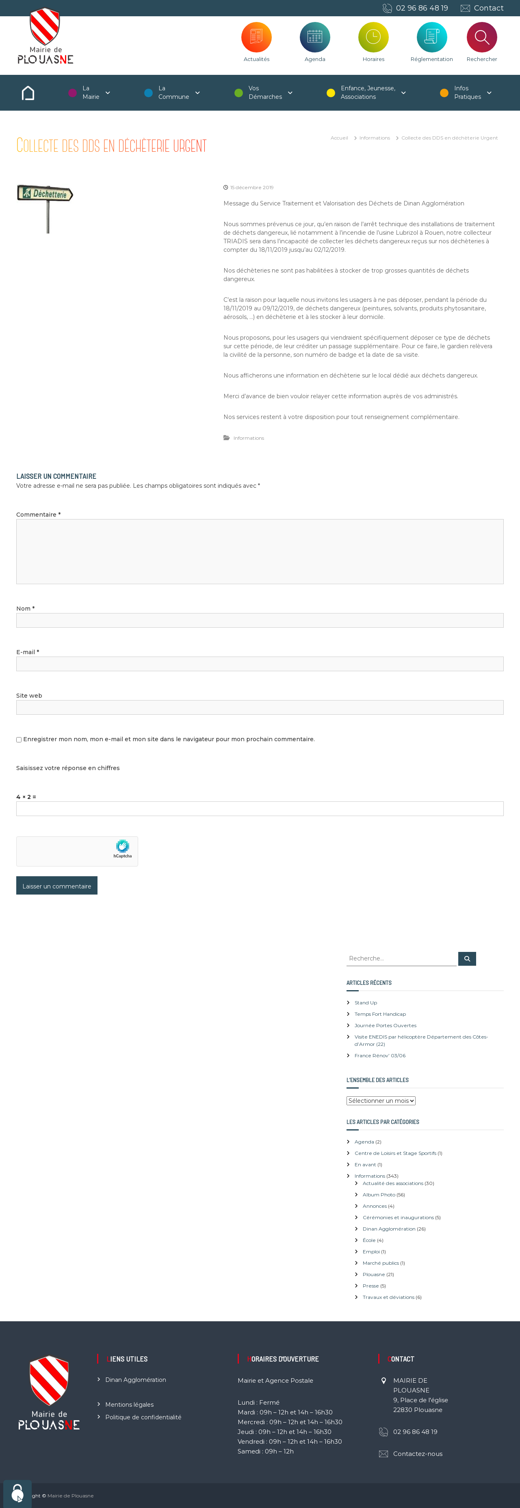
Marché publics (381, 1263)
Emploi (371, 1251)
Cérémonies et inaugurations (398, 1217)
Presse (371, 1286)
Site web (29, 695)
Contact (489, 8)
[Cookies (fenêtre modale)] (17, 1494)
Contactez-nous (417, 1454)
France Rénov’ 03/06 (380, 1055)
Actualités (256, 59)
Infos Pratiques (467, 92)
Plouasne (374, 1274)
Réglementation (432, 59)
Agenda (315, 59)
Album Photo (379, 1195)
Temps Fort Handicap (380, 1014)
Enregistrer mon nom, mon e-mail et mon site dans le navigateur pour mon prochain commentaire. (169, 739)
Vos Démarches (265, 92)
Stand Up (366, 1003)
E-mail (27, 652)
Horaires (373, 59)
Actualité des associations (393, 1183)
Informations (375, 138)
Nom (25, 608)
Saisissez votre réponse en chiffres (68, 768)
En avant (365, 1164)
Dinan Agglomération (389, 1229)
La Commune (173, 92)
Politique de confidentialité (143, 1417)
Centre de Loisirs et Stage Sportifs (395, 1153)
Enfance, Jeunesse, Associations (368, 92)
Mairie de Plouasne (71, 1496)
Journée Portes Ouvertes (385, 1025)
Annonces (375, 1206)
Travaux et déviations (388, 1297)
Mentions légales (129, 1404)
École (369, 1240)
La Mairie (91, 92)
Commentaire (38, 514)
